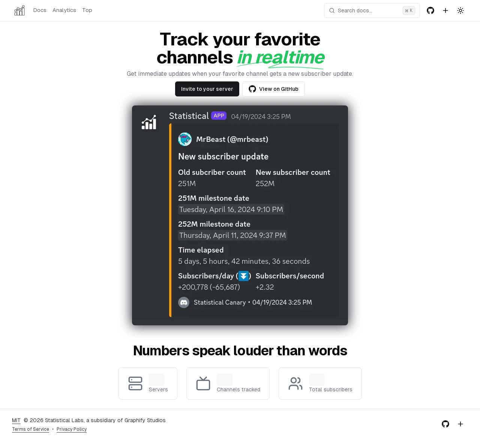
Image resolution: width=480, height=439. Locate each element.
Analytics (64, 10)
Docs (39, 10)
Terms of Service (30, 429)
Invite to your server (207, 89)
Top (87, 10)
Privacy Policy (72, 429)
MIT (16, 420)
